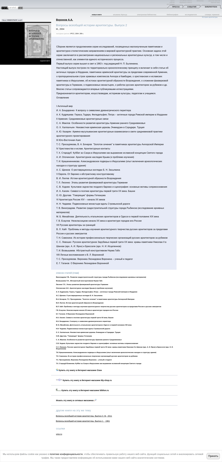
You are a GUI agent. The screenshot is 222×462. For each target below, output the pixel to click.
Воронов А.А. (64, 19)
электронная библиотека (146, 14)
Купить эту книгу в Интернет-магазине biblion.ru (82, 390)
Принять (213, 456)
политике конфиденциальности (66, 454)
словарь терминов (212, 14)
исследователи (191, 14)
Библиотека (211, 7)
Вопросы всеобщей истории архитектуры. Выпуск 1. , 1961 (83, 421)
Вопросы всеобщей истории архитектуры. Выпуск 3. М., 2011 (84, 416)
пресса (172, 1)
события (171, 2)
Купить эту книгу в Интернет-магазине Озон (79, 370)
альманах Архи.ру (120, 14)
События (191, 7)
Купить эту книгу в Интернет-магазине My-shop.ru (84, 380)
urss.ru (59, 434)
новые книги (97, 14)
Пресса (176, 7)
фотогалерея (170, 4)
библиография (172, 14)
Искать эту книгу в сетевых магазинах (76, 400)
